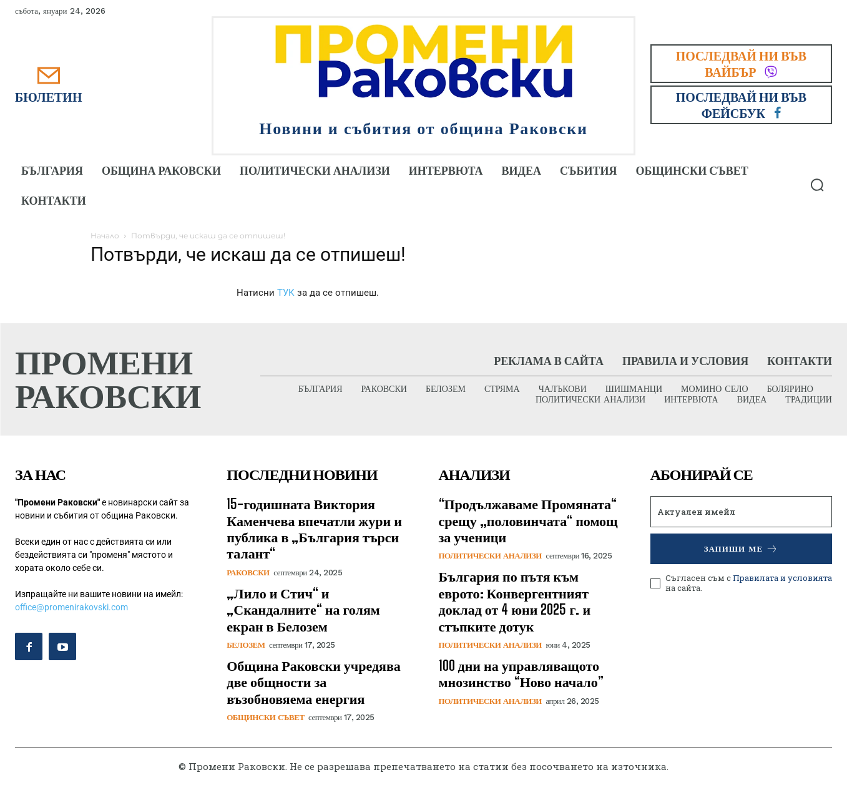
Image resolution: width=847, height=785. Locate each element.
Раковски (248, 573)
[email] (741, 512)
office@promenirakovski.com (71, 608)
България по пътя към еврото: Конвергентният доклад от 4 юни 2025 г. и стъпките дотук (515, 601)
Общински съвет (265, 718)
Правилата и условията (782, 578)
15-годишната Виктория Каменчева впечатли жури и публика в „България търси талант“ (314, 529)
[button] (817, 185)
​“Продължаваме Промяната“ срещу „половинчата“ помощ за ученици (528, 521)
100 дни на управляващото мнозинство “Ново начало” (521, 674)
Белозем (246, 645)
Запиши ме (741, 549)
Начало (105, 235)
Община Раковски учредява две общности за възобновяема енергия (314, 683)
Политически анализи (490, 556)
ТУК (286, 292)
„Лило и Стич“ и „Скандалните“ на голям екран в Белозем (303, 610)
